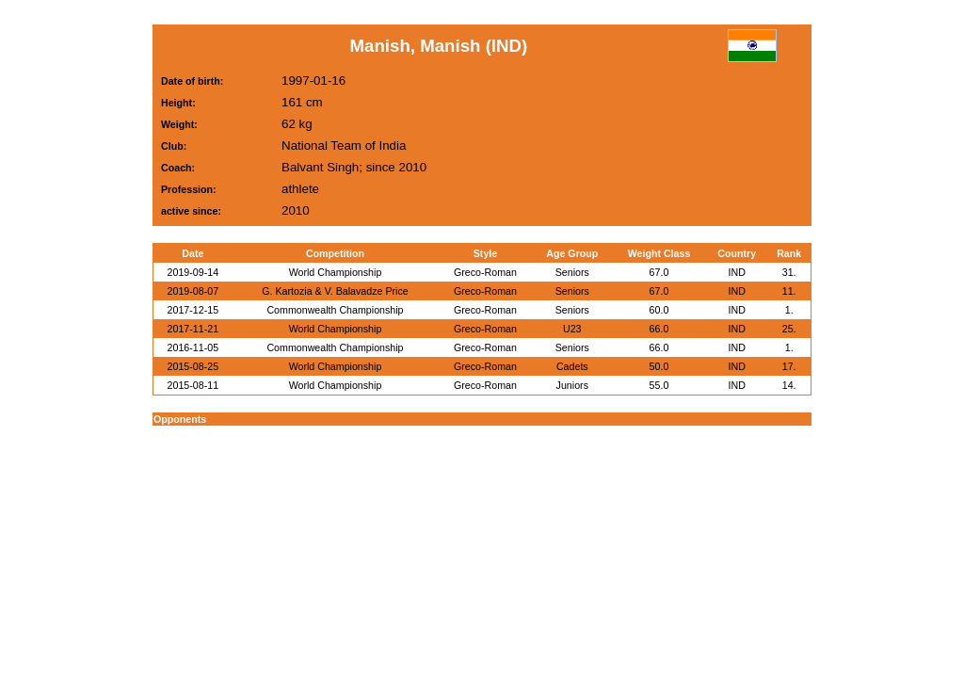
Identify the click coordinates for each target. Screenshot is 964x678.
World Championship (335, 272)
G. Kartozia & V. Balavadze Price (335, 291)
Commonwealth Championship (334, 309)
